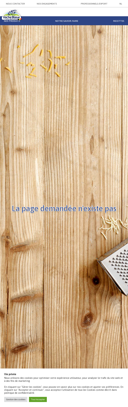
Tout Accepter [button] (38, 399)
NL (121, 3)
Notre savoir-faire (66, 21)
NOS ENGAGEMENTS (47, 3)
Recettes (118, 21)
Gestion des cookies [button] (15, 399)
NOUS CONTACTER (15, 3)
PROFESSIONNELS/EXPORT (94, 3)
